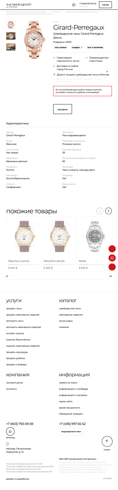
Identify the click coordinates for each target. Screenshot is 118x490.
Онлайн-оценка (15, 333)
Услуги (13, 300)
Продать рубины (15, 358)
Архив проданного (69, 407)
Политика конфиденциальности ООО (24, 464)
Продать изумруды (17, 352)
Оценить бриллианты (18, 339)
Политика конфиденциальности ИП (23, 469)
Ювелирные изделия (71, 314)
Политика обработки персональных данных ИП (29, 472)
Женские (11, 144)
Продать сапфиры (16, 364)
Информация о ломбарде (73, 388)
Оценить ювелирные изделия (23, 345)
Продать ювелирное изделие (22, 314)
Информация (74, 374)
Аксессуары (66, 320)
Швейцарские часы (70, 308)
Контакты (11, 388)
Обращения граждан (71, 413)
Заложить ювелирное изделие (23, 327)
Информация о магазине (73, 395)
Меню (105, 4)
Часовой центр (14, 382)
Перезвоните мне (71, 431)
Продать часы (14, 308)
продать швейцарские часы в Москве (87, 74)
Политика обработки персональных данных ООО (30, 466)
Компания (17, 374)
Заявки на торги (68, 382)
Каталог (68, 300)
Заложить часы (14, 320)
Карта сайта (65, 401)
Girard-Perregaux (15, 135)
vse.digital (107, 478)
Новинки (64, 327)
